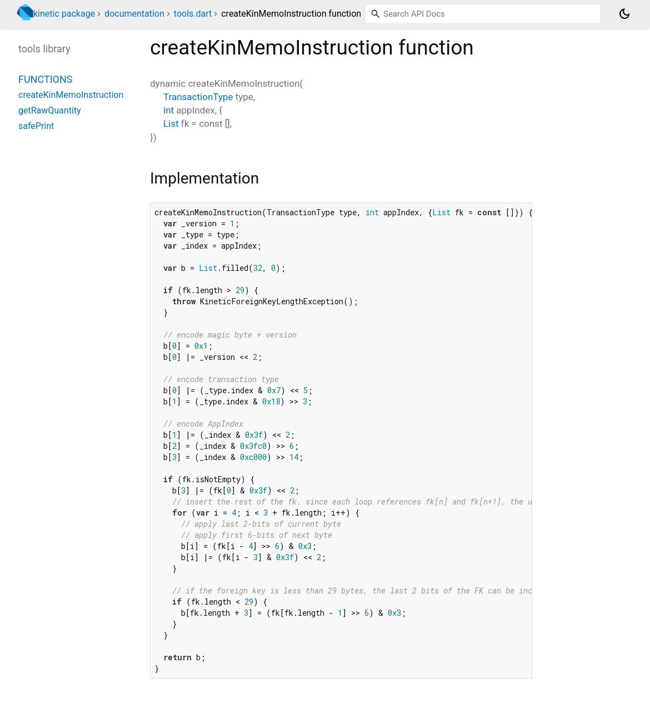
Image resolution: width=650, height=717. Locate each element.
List (171, 123)
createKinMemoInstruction (70, 95)
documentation (134, 13)
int (168, 110)
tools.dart (193, 13)
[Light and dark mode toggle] (624, 14)
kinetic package (64, 13)
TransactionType (198, 96)
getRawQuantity (49, 110)
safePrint (36, 126)
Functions (45, 79)
